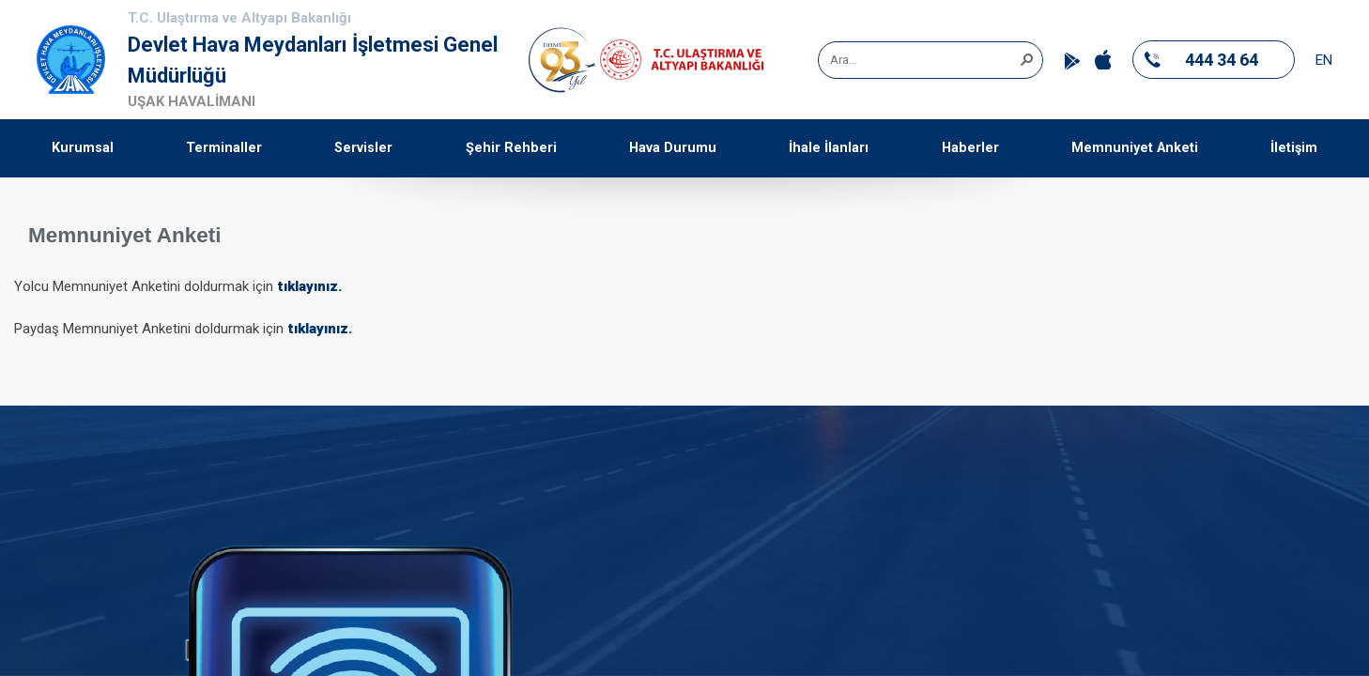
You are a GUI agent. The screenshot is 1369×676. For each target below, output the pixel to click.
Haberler (970, 148)
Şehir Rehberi (511, 148)
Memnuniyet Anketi (1134, 148)
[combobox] (924, 60)
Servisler (363, 148)
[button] (1026, 58)
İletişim (1293, 148)
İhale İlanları (829, 148)
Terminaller (224, 148)
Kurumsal (83, 148)
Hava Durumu (672, 148)
